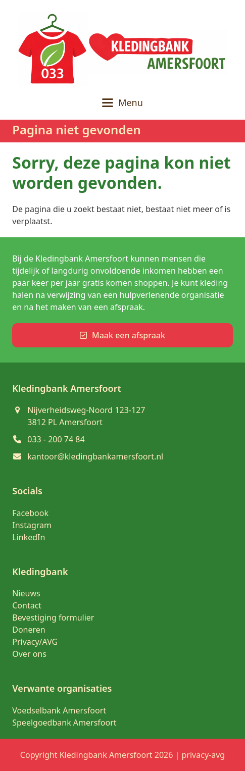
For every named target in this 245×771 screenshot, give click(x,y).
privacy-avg (203, 754)
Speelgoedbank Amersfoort (64, 722)
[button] (122, 103)
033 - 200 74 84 (55, 439)
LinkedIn (28, 537)
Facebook (30, 513)
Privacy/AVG (35, 641)
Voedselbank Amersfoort (59, 710)
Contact (26, 605)
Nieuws (26, 593)
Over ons (29, 653)
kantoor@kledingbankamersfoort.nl (95, 456)
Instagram (32, 525)
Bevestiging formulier (53, 617)
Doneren (28, 629)
